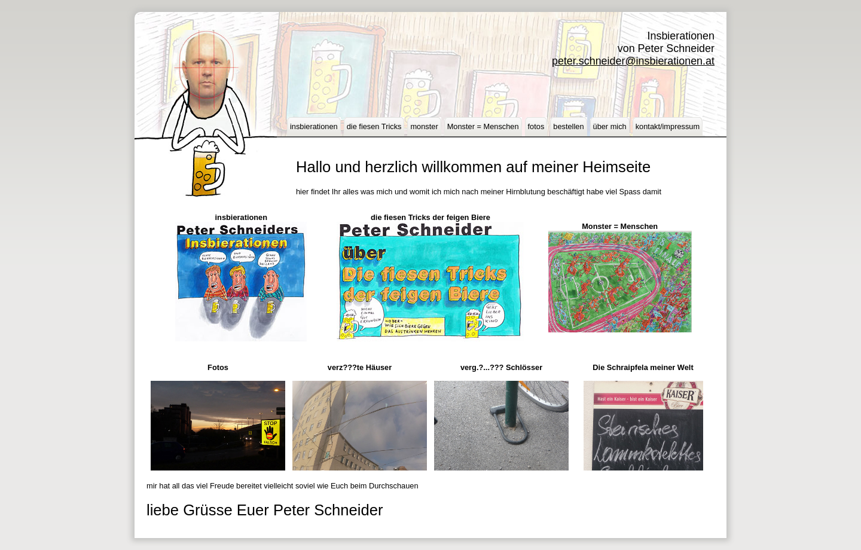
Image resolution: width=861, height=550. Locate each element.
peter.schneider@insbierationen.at (633, 61)
